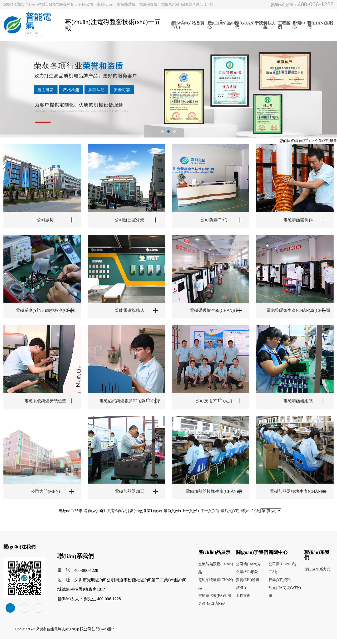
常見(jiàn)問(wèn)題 (285, 592)
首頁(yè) (302, 141)
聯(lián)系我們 (320, 25)
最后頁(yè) (230, 511)
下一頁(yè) (210, 511)
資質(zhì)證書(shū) (247, 584)
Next (313, 89)
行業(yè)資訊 (280, 580)
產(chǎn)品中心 (221, 25)
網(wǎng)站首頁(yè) (187, 25)
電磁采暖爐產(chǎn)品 (215, 584)
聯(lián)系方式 (317, 569)
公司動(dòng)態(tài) (282, 568)
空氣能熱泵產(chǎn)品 (215, 568)
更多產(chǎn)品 (212, 604)
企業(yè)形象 (326, 141)
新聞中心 (299, 25)
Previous (23, 94)
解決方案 (269, 25)
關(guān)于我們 (249, 25)
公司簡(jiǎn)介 (248, 564)
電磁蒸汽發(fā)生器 (214, 596)
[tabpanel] (168, 89)
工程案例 (284, 25)
